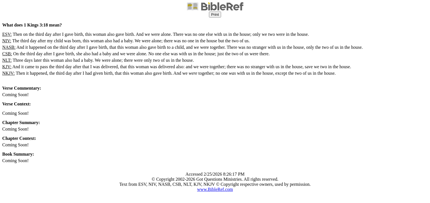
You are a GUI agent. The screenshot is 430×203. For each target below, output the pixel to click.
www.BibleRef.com (215, 189)
